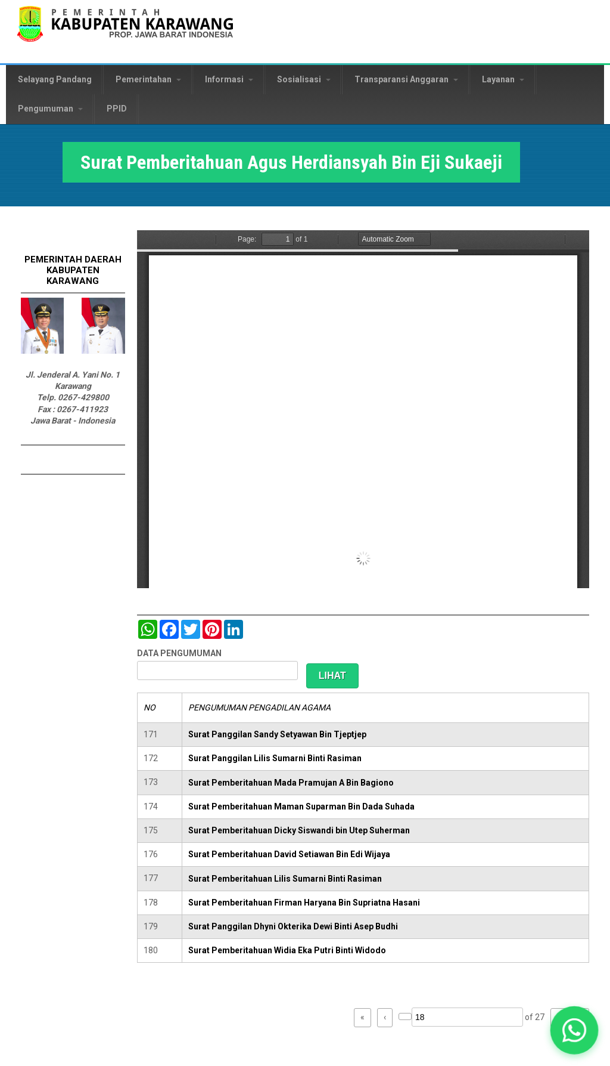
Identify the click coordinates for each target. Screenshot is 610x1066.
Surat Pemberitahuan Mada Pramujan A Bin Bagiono (291, 782)
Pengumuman (50, 108)
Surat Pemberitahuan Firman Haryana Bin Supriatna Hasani (304, 902)
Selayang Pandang (55, 79)
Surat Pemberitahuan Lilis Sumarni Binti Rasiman (285, 878)
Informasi (229, 79)
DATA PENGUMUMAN (179, 653)
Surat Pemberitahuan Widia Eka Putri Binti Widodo (287, 950)
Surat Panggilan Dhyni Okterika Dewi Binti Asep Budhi (293, 926)
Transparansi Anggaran (406, 79)
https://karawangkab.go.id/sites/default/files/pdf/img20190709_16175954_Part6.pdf (363, 409)
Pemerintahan (148, 79)
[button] (574, 1030)
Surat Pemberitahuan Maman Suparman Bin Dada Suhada (301, 806)
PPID (117, 108)
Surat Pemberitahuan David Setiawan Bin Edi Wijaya (289, 854)
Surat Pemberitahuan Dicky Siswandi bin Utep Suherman (299, 830)
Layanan (503, 79)
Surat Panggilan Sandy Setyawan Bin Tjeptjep (277, 734)
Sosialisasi (304, 79)
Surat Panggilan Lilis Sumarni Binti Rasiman (275, 758)
